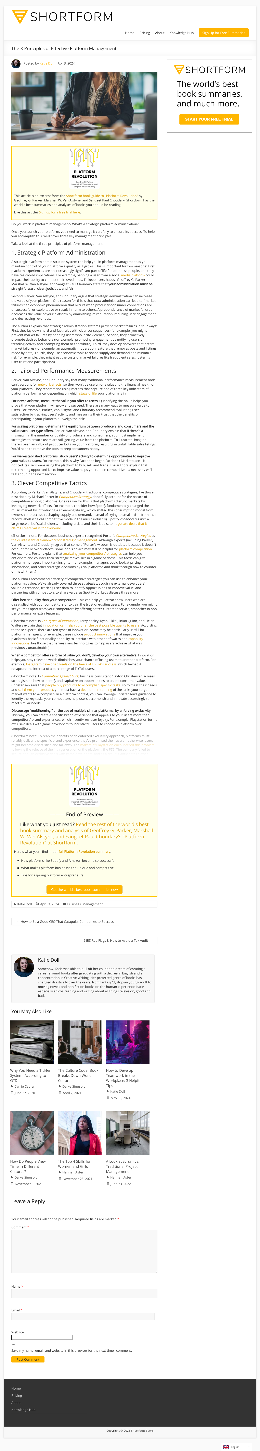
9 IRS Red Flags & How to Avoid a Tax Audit (117, 939)
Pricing (145, 33)
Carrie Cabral (24, 1085)
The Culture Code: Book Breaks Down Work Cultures (78, 1073)
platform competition (135, 549)
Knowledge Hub (182, 33)
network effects (50, 384)
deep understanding (96, 689)
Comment (20, 1225)
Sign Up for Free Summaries (223, 33)
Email (16, 1308)
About (160, 33)
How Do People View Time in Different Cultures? (28, 1164)
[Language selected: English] (236, 1447)
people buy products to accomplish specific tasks (82, 685)
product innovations (99, 634)
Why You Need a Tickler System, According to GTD (30, 1073)
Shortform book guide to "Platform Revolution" (102, 196)
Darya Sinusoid (74, 1085)
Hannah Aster (72, 1170)
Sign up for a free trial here (59, 212)
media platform (133, 275)
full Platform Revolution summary (84, 851)
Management (92, 902)
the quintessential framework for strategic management (54, 540)
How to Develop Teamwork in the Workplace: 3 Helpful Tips (124, 1076)
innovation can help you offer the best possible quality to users (91, 625)
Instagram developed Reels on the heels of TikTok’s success (71, 664)
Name (17, 1284)
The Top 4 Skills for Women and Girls (74, 1162)
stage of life (88, 393)
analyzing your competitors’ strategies (92, 553)
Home (129, 33)
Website (17, 1330)
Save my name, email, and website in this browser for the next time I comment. (71, 1348)
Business (74, 902)
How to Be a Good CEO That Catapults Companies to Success (65, 920)
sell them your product (35, 689)
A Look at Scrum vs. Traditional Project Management (122, 1164)
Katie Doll (47, 63)
